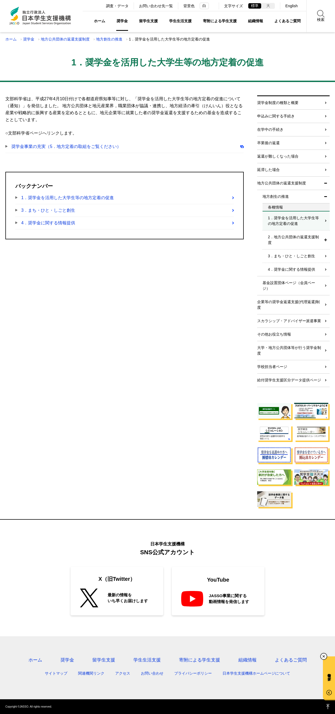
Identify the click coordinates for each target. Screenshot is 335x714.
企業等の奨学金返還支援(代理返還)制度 (288, 305)
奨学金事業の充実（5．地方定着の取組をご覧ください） (66, 146)
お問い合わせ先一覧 (156, 6)
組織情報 (255, 21)
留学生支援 (148, 21)
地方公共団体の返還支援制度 (65, 39)
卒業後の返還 (268, 143)
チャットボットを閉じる (323, 656)
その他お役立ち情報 (274, 334)
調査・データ (117, 6)
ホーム (99, 21)
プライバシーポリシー (193, 673)
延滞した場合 (268, 170)
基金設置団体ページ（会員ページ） (289, 286)
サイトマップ (56, 673)
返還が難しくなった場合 (277, 156)
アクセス (122, 673)
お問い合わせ (152, 673)
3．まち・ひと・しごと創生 (48, 210)
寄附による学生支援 (220, 21)
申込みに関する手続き (276, 116)
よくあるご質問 (287, 21)
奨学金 (122, 21)
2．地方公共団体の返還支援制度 (293, 240)
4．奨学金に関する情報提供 (48, 223)
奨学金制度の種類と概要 (277, 103)
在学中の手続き (270, 129)
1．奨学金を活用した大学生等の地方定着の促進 (67, 197)
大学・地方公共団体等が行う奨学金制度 (289, 350)
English (291, 6)
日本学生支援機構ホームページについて (256, 673)
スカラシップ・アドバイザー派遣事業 (289, 321)
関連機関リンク (91, 673)
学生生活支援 (180, 21)
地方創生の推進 (109, 39)
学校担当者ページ (272, 367)
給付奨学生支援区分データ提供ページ (289, 380)
